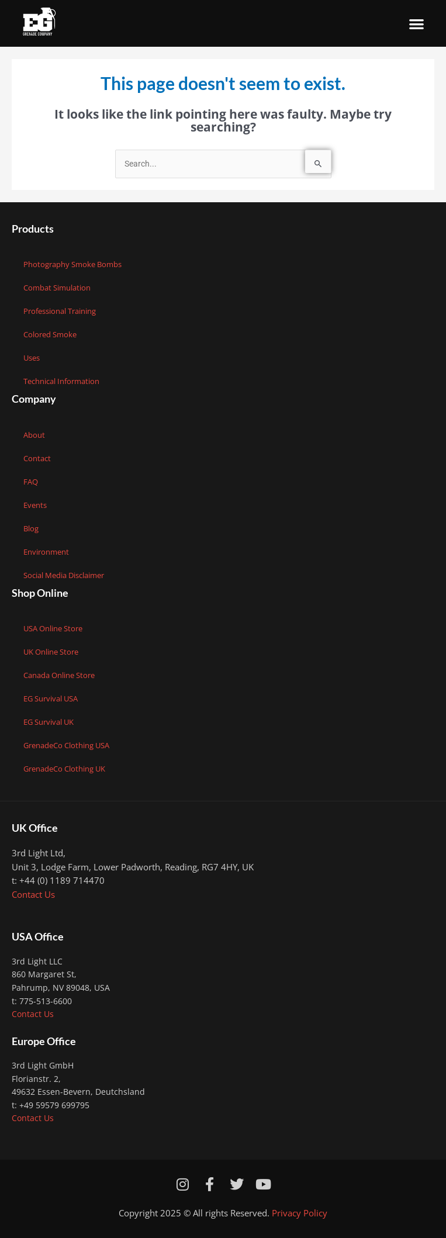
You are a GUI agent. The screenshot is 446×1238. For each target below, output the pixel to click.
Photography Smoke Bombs (72, 264)
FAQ (30, 481)
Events (35, 505)
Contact (37, 458)
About (34, 435)
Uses (31, 357)
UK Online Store (50, 651)
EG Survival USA (50, 698)
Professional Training (59, 311)
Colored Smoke (50, 334)
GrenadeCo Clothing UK (64, 768)
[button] (417, 24)
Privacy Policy (299, 1213)
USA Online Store (52, 628)
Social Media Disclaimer (63, 575)
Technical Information (61, 381)
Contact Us (33, 894)
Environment (46, 552)
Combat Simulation (57, 287)
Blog (31, 528)
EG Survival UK (48, 722)
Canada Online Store (59, 675)
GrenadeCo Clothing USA (66, 745)
